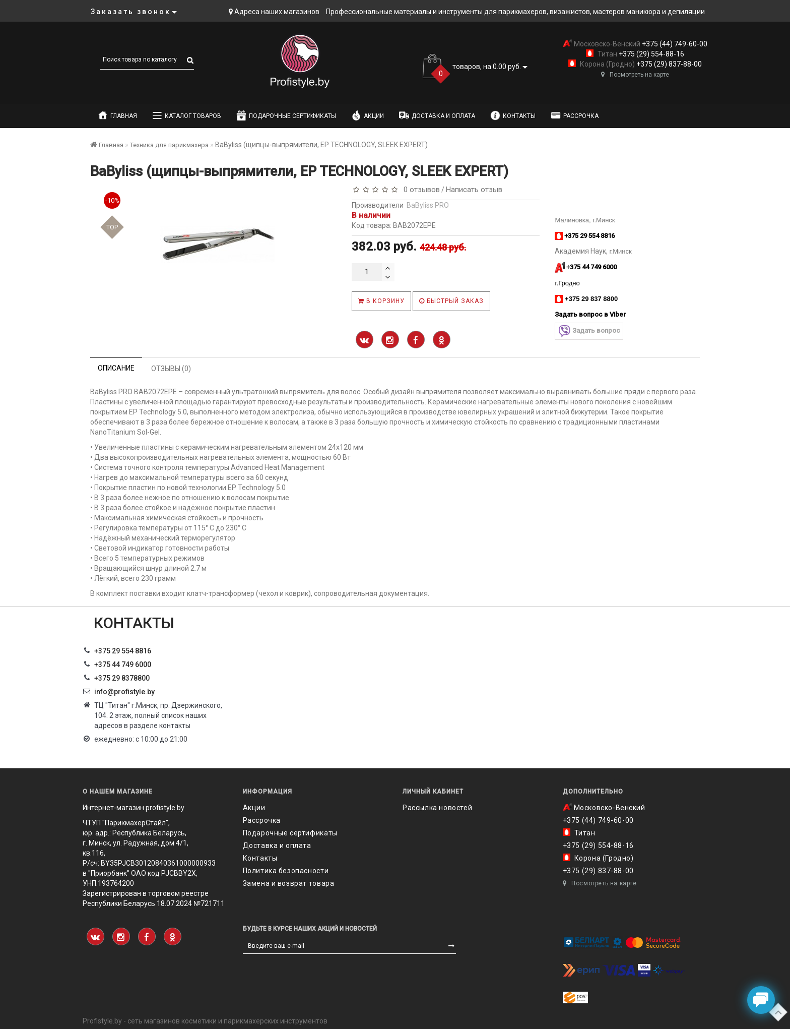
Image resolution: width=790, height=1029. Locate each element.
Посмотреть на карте (635, 74)
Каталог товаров (186, 115)
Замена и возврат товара (289, 883)
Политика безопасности (286, 871)
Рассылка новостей (437, 808)
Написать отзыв (474, 189)
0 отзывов (420, 189)
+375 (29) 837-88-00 (668, 64)
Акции (367, 115)
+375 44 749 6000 (122, 664)
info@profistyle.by (124, 692)
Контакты (513, 115)
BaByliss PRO (428, 205)
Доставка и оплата (437, 115)
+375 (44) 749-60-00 (673, 44)
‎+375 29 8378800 (122, 678)
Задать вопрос (589, 331)
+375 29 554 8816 (122, 651)
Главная (117, 115)
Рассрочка (575, 115)
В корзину (381, 301)
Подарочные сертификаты (286, 115)
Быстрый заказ (451, 301)
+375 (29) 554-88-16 (650, 54)
